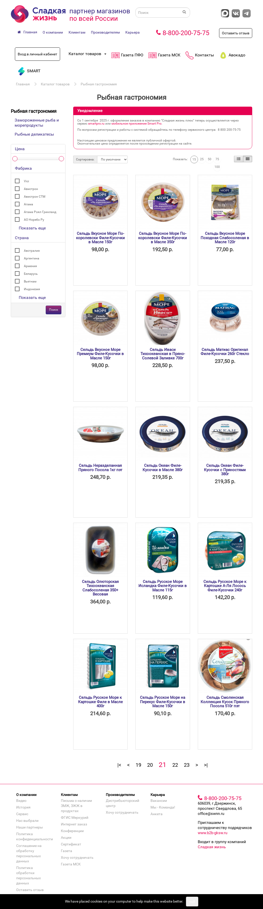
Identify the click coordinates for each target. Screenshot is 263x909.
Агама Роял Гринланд (40, 212)
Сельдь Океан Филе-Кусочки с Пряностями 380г (225, 469)
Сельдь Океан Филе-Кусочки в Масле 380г (163, 467)
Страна (22, 237)
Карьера (132, 32)
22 (175, 765)
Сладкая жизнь (212, 847)
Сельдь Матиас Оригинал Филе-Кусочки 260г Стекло (225, 351)
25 (202, 159)
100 (217, 167)
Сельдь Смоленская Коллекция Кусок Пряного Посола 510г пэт (225, 701)
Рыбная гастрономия (99, 84)
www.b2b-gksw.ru (212, 833)
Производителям (105, 32)
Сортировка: (85, 159)
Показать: (180, 159)
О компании (53, 32)
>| (206, 765)
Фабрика (23, 168)
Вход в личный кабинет (37, 54)
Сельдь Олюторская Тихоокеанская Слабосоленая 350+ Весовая (100, 588)
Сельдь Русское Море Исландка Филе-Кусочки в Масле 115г (162, 585)
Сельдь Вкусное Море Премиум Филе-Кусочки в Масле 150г (100, 353)
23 (187, 765)
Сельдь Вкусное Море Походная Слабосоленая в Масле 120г (225, 237)
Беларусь (31, 274)
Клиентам (77, 32)
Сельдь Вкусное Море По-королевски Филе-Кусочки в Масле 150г (100, 237)
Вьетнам (30, 281)
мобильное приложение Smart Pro (136, 123)
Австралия (32, 250)
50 (209, 159)
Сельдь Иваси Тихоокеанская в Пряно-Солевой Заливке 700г (162, 353)
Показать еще (32, 228)
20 (150, 765)
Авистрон (31, 189)
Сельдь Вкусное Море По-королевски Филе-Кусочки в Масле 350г (162, 237)
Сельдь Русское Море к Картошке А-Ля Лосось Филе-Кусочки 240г (224, 585)
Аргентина (31, 258)
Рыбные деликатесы (34, 134)
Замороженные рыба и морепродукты (37, 123)
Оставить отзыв (235, 33)
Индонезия (32, 289)
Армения (30, 266)
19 (138, 765)
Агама (28, 204)
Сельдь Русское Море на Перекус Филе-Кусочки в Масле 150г (162, 701)
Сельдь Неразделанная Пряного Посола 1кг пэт (100, 467)
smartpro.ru (96, 123)
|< (119, 765)
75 (217, 159)
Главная (23, 84)
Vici (26, 181)
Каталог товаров (55, 84)
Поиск (53, 309)
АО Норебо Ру (34, 219)
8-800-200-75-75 (186, 33)
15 (194, 159)
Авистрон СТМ (34, 196)
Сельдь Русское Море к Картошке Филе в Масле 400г (100, 701)
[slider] (14, 158)
